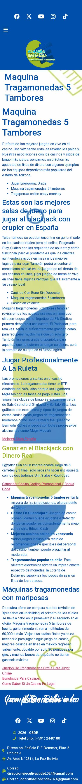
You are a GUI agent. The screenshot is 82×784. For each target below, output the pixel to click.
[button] (5, 29)
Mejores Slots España (19, 439)
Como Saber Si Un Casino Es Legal (28, 684)
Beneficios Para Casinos (21, 678)
